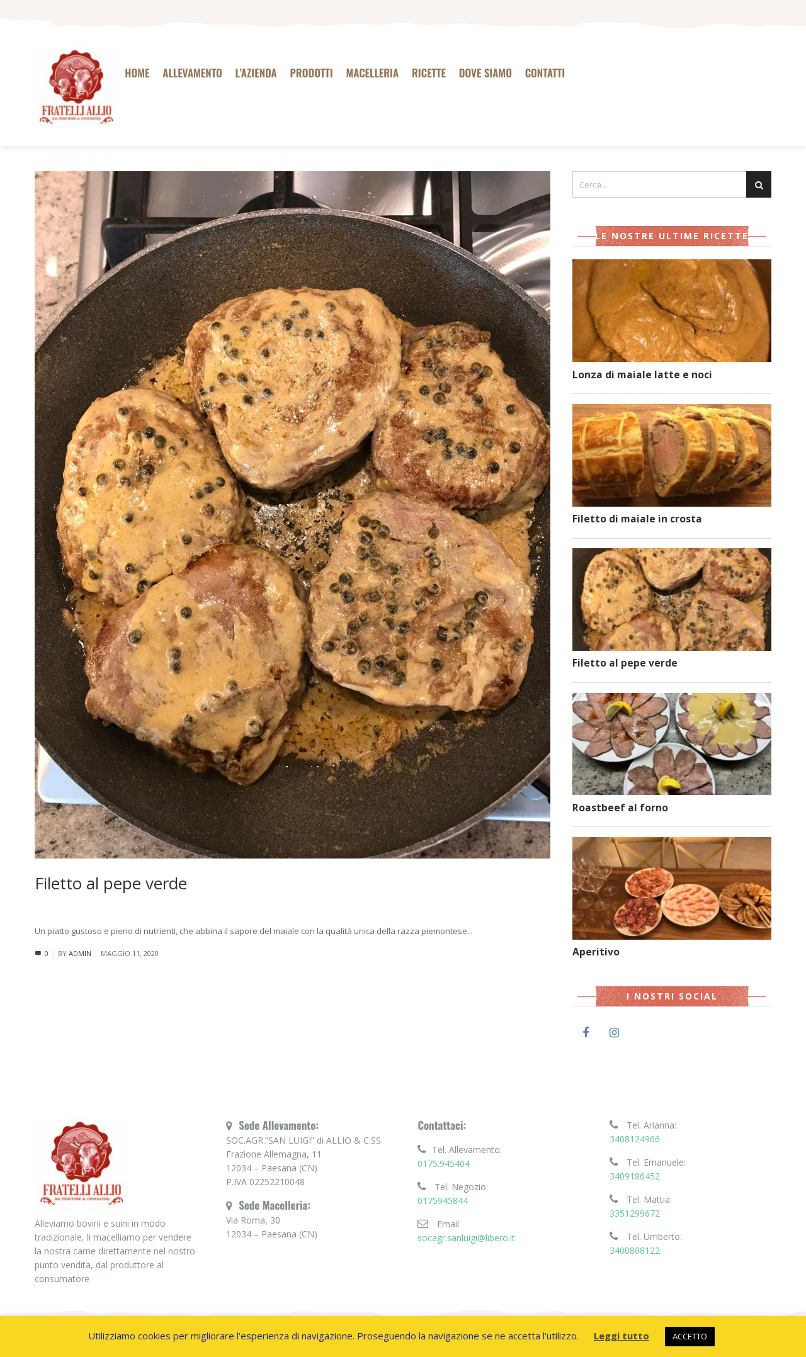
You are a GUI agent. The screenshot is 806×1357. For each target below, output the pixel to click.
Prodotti (311, 73)
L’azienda (256, 73)
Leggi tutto (494, 931)
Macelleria (372, 73)
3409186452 (635, 1176)
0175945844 (442, 1201)
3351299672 (635, 1213)
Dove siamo (485, 73)
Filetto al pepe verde (111, 883)
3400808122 (635, 1250)
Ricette (429, 73)
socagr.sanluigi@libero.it (466, 1238)
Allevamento (192, 73)
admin (80, 953)
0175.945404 (443, 1163)
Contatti (545, 73)
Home (137, 73)
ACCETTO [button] (690, 1336)
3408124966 (635, 1139)
